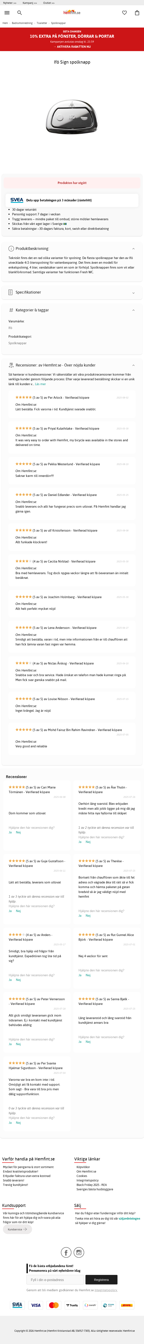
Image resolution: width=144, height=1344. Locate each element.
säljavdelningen (129, 1218)
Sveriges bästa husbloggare (95, 1189)
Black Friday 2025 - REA (92, 1185)
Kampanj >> (30, 2)
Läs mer (40, 384)
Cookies (82, 1176)
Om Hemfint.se (86, 1171)
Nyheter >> (9, 2)
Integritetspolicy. (106, 1290)
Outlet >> (49, 2)
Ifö (10, 328)
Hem (5, 23)
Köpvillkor (83, 1167)
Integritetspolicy (88, 1180)
